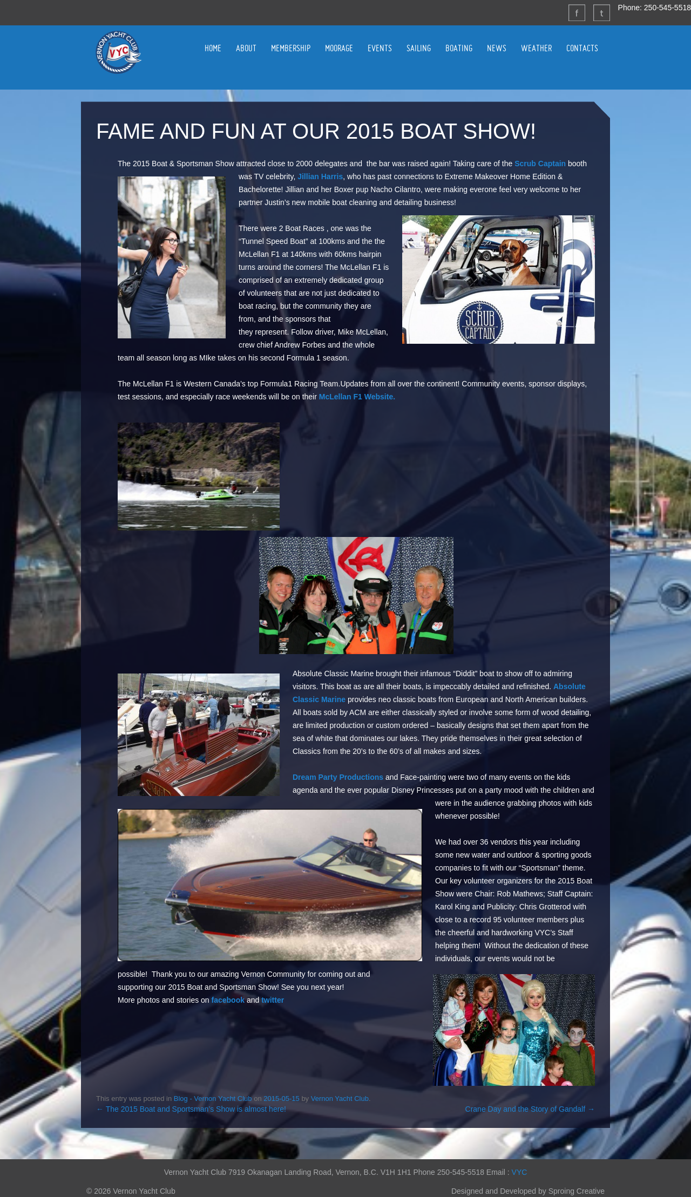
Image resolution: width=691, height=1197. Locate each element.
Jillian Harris (320, 176)
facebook (228, 1000)
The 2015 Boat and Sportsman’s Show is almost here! (191, 1109)
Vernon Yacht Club (118, 52)
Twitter (601, 12)
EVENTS (380, 48)
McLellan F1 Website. (357, 396)
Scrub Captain (540, 163)
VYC (519, 1172)
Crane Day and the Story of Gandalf (530, 1109)
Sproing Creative (576, 1191)
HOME (213, 48)
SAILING (419, 48)
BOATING (458, 48)
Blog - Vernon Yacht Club (213, 1098)
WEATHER (536, 48)
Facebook (576, 12)
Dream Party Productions (338, 777)
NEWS (496, 48)
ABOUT (246, 48)
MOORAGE (339, 48)
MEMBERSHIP (290, 48)
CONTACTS (582, 48)
